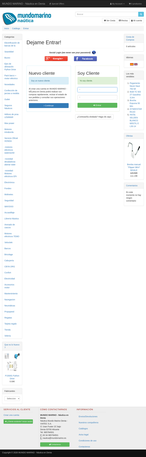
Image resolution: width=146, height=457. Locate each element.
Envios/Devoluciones (88, 416)
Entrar (97, 105)
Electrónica (9, 182)
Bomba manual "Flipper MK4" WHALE (134, 167)
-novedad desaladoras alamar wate (9, 162)
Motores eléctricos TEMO (11, 235)
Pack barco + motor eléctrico (11, 77)
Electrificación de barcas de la (12, 44)
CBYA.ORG (9, 266)
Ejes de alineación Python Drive (10, 67)
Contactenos (84, 447)
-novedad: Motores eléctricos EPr (10, 173)
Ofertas (129, 136)
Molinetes (8, 194)
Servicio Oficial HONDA (11, 139)
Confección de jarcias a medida (11, 92)
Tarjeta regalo (10, 324)
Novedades (9, 84)
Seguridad (9, 200)
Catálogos (83, 428)
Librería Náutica (11, 218)
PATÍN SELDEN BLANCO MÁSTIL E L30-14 (134, 120)
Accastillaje (9, 212)
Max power (9, 123)
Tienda (7, 330)
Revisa (123, 20)
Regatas (8, 318)
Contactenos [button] (55, 444)
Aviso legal (83, 434)
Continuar (49, 105)
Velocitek (8, 242)
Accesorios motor (9, 286)
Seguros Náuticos (8, 106)
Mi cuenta (136, 20)
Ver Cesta (109, 20)
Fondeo (7, 188)
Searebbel (9, 52)
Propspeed (9, 312)
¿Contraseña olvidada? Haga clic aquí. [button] (94, 117)
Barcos (7, 248)
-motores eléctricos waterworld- (9, 150)
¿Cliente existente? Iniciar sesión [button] (18, 422)
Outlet (7, 99)
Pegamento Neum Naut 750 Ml (135, 86)
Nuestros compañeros (88, 422)
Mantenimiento (11, 293)
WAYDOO (8, 206)
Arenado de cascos (9, 226)
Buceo (7, 58)
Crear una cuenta (11, 415)
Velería (7, 336)
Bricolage (8, 254)
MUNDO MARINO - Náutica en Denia (23, 3)
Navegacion (9, 299)
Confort (7, 272)
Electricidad (9, 278)
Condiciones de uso (87, 440)
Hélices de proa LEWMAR (11, 115)
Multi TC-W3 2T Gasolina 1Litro (135, 95)
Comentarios (132, 185)
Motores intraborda (8, 130)
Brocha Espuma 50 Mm (135, 103)
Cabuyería (9, 260)
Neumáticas (9, 305)
